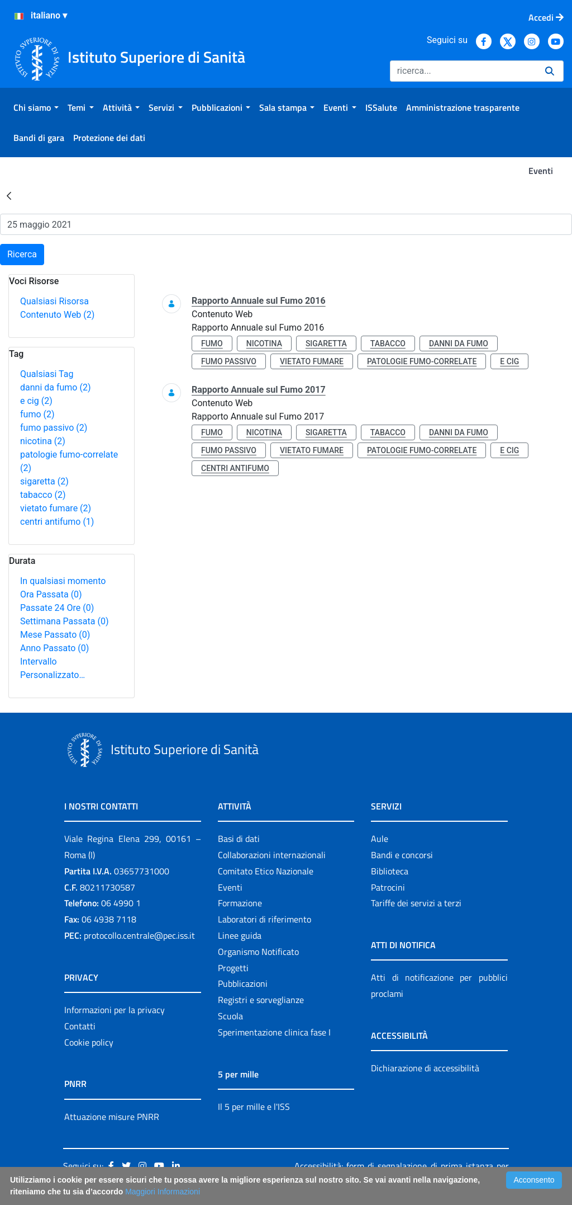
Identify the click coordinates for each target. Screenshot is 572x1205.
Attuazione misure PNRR (111, 1116)
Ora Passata (51, 594)
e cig (36, 401)
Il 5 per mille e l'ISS (254, 1106)
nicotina (42, 441)
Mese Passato (55, 634)
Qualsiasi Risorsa (54, 301)
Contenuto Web (57, 314)
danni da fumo (55, 387)
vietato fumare (55, 508)
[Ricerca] (463, 71)
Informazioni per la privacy (114, 1009)
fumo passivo (53, 427)
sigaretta (44, 481)
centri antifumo (57, 521)
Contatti (80, 1026)
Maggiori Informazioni (162, 1191)
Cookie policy (88, 1042)
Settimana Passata (64, 621)
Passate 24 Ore (57, 607)
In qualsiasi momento (63, 581)
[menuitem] (36, 107)
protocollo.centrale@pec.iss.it (139, 935)
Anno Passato (54, 648)
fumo (37, 414)
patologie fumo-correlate (421, 361)
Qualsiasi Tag (46, 374)
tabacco (43, 494)
